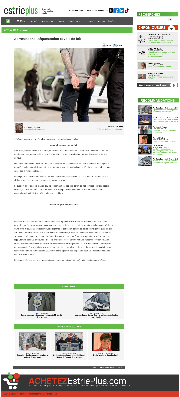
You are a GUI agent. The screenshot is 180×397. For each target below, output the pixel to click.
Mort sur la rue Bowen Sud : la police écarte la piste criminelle (165, 162)
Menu (21, 21)
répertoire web (54, 385)
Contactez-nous (76, 11)
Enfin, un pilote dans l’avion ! (159, 67)
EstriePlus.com (17, 393)
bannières (33, 385)
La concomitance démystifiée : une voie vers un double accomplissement (161, 54)
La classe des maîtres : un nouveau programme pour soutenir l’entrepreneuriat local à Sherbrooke (165, 152)
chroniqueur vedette (121, 385)
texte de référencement (86, 385)
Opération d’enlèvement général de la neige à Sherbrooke (165, 111)
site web (100, 385)
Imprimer (109, 45)
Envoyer (120, 45)
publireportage (68, 385)
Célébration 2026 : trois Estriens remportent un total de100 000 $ (165, 121)
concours (42, 385)
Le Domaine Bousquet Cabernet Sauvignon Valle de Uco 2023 (160, 41)
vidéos (108, 385)
